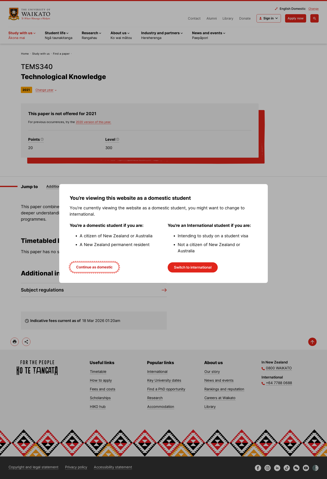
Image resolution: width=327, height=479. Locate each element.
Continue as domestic (94, 267)
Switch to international (192, 267)
